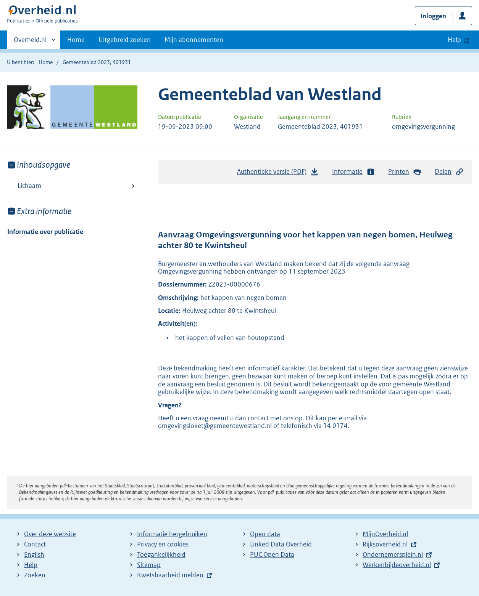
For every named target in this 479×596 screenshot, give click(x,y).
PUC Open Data (272, 554)
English (34, 554)
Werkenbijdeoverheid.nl (397, 565)
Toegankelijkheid (161, 554)
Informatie (353, 171)
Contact (35, 544)
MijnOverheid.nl (385, 534)
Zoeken (34, 575)
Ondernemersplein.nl (393, 554)
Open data (265, 534)
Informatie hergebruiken (172, 534)
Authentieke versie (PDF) (278, 173)
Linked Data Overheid (281, 544)
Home (76, 39)
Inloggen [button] (433, 16)
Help (30, 565)
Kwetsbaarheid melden (170, 575)
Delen (449, 171)
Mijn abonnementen (194, 39)
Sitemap (149, 565)
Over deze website (50, 534)
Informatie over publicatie (45, 232)
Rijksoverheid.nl (385, 544)
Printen (404, 171)
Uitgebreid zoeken (124, 39)
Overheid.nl (30, 42)
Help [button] (454, 39)
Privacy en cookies (163, 544)
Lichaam (29, 185)
